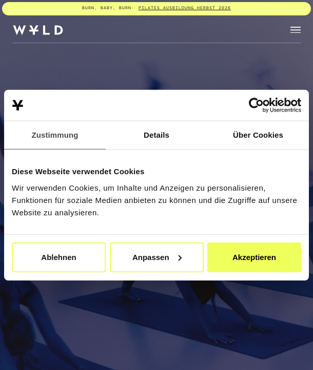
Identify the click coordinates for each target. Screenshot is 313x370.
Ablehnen (58, 256)
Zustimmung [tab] (55, 135)
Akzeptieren (254, 256)
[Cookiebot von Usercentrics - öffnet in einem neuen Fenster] (256, 105)
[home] (38, 30)
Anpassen (157, 256)
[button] (295, 30)
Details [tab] (156, 135)
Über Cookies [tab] (258, 135)
